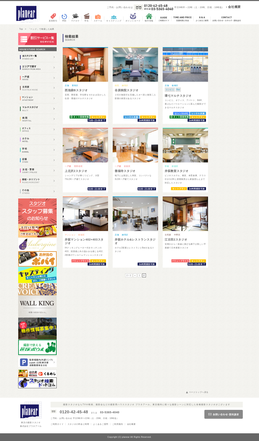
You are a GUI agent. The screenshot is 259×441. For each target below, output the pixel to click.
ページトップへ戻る (198, 392)
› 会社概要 (233, 6)
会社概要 (131, 424)
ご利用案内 (117, 424)
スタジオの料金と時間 (78, 424)
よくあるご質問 (100, 424)
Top (21, 29)
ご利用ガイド (57, 424)
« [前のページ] (135, 275)
